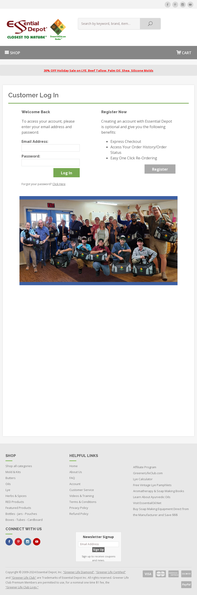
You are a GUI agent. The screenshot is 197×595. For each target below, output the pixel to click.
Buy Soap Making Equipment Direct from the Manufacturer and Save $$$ (161, 509)
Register (160, 166)
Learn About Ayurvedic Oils (151, 494)
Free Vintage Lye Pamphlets (152, 482)
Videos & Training (81, 493)
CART (184, 50)
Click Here (59, 181)
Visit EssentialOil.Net (147, 500)
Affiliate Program (144, 464)
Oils (8, 481)
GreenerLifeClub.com (148, 470)
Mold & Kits (13, 469)
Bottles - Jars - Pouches (21, 511)
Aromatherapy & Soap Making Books (158, 488)
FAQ (72, 475)
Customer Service (81, 487)
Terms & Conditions (82, 499)
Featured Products (18, 505)
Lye (7, 487)
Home (73, 463)
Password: (31, 153)
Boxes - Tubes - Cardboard (24, 517)
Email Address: (35, 138)
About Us (75, 469)
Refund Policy (78, 511)
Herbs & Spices (16, 493)
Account (74, 481)
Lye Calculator (143, 476)
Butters (10, 475)
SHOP (12, 50)
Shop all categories (18, 463)
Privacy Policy (78, 505)
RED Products (14, 499)
